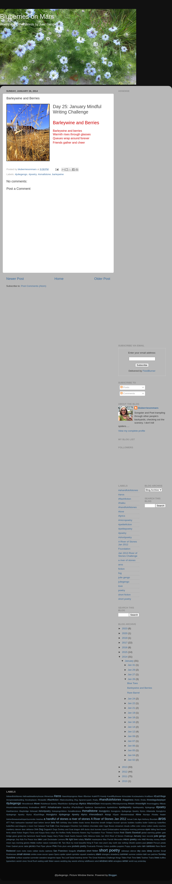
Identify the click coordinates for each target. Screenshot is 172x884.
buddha (138, 823)
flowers (83, 833)
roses (29, 851)
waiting (41, 861)
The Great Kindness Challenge (102, 858)
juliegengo (123, 581)
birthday (63, 823)
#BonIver (87, 796)
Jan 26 (132, 679)
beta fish (55, 822)
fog (120, 573)
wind (97, 861)
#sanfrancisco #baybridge (17, 811)
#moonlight (140, 803)
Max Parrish (108, 839)
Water (51, 861)
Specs (56, 854)
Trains (151, 858)
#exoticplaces (31, 800)
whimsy (81, 861)
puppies (120, 846)
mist (143, 839)
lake (40, 839)
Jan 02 (132, 760)
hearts (72, 836)
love (120, 586)
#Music (163, 804)
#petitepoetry (125, 528)
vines (24, 861)
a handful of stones (56, 818)
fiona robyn (50, 833)
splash (68, 854)
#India (143, 800)
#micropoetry (125, 520)
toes (139, 857)
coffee (132, 826)
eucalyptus (124, 829)
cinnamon (119, 826)
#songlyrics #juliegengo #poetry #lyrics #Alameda (133, 811)
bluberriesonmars (148, 408)
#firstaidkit (42, 800)
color (138, 826)
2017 (125, 642)
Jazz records (147, 836)
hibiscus (91, 836)
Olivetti (132, 843)
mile (139, 839)
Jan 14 (132, 727)
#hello (137, 800)
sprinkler (76, 854)
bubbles (131, 823)
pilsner (49, 846)
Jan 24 (132, 698)
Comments (127, 393)
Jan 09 (132, 736)
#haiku (121, 503)
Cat (35, 826)
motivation (53, 843)
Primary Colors (102, 846)
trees (156, 857)
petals (163, 843)
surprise (26, 858)
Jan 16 (132, 722)
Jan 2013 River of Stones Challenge (127, 554)
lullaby (81, 839)
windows (103, 861)
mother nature (42, 843)
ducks (87, 829)
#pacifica (66, 807)
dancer (18, 829)
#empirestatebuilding (15, 800)
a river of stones (126, 560)
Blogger (112, 875)
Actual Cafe (132, 819)
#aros (121, 494)
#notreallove (34, 807)
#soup (108, 814)
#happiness (127, 800)
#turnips (146, 814)
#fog (76, 800)
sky (138, 851)
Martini (88, 839)
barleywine (58, 174)
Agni (140, 819)
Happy (49, 836)
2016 (125, 647)
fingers (26, 833)
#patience (89, 807)
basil (36, 823)
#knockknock (27, 804)
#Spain (116, 814)
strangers (106, 854)
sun (145, 854)
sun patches (152, 854)
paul (144, 843)
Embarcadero (113, 829)
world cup (133, 861)
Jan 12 (132, 731)
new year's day (105, 843)
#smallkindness (74, 811)
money (157, 839)
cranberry (10, 829)
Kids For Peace (26, 839)
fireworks (75, 833)
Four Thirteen (107, 833)
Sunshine (10, 857)
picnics (32, 846)
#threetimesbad (127, 814)
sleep (149, 851)
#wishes (39, 819)
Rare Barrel (133, 692)
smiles (34, 854)
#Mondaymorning (119, 804)
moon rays (10, 843)
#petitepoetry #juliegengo (144, 807)
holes (98, 836)
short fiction (124, 594)
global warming (148, 833)
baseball (29, 823)
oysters (138, 843)
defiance (30, 829)
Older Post (102, 279)
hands (43, 836)
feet (158, 829)
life (67, 839)
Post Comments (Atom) (33, 286)
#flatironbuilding (66, 800)
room (18, 851)
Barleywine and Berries (139, 688)
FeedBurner (149, 370)
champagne (65, 826)
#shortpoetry (125, 537)
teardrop (78, 858)
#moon (131, 803)
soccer (45, 854)
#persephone (100, 807)
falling (153, 829)
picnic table (23, 846)
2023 (125, 628)
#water (163, 814)
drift (82, 829)
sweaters (43, 858)
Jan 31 (132, 665)
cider (101, 826)
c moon (30, 826)
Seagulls (72, 851)
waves (57, 861)
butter (145, 823)
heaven (79, 836)
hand (38, 836)
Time (134, 858)
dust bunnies (95, 829)
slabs (143, 851)
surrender (34, 858)
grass (14, 836)
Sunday (162, 854)
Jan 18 (132, 717)
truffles (163, 858)
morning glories (23, 843)
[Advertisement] (142, 116)
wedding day (65, 861)
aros (120, 564)
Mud (68, 843)
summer (124, 854)
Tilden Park (126, 858)
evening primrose (137, 829)
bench (47, 823)
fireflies (62, 833)
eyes (147, 829)
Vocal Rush (32, 861)
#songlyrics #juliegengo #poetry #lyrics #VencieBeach (74, 814)
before (41, 823)
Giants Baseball (132, 832)
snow (39, 854)
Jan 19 (132, 712)
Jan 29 (132, 669)
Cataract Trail (43, 826)
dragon (77, 829)
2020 (125, 633)
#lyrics (121, 516)
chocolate (94, 826)
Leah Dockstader (50, 839)
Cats (52, 826)
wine (110, 861)
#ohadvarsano (54, 807)
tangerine (52, 858)
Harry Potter (58, 836)
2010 (125, 781)
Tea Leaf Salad (68, 858)
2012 (125, 771)
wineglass (117, 861)
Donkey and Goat (65, 829)
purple (133, 846)
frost (122, 832)
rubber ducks (38, 851)
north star (117, 843)
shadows (81, 851)
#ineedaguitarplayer (156, 800)
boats (81, 823)
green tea (22, 836)
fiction (121, 568)
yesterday (142, 861)
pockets (75, 846)
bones (87, 823)
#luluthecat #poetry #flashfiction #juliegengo (59, 804)
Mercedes (118, 839)
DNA (36, 829)
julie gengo (124, 577)
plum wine (66, 846)
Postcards (91, 846)
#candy (103, 796)
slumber (156, 851)
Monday (149, 839)
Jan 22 (132, 703)
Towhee (144, 858)
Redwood (10, 851)
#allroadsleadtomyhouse (33, 796)
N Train (95, 843)
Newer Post (15, 279)
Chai (57, 826)
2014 (125, 656)
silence (133, 851)
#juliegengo (21, 174)
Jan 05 (132, 750)
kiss (35, 839)
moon (163, 839)
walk (46, 861)
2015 (125, 652)
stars (98, 854)
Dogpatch (48, 829)
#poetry (33, 174)
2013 (125, 767)
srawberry (91, 854)
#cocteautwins (138, 796)
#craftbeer (148, 796)
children (85, 826)
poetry (121, 590)
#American (48, 796)
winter (125, 861)
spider (62, 854)
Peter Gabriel (12, 846)
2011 (125, 776)
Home (58, 279)
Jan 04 (132, 755)
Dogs (55, 829)
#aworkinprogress (69, 796)
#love (121, 511)
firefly (68, 833)
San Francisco (60, 851)
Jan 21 (132, 708)
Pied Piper (41, 846)
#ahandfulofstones (128, 490)
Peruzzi (157, 843)
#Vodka (155, 814)
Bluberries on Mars (27, 16)
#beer (80, 796)
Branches (95, 823)
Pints (60, 846)
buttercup (153, 823)
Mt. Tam (62, 843)
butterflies (161, 823)
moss (32, 843)
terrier (85, 858)
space (51, 854)
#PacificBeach (77, 807)
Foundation (124, 548)
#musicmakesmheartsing (17, 807)
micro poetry (130, 839)
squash (83, 854)
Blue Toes (132, 683)
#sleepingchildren (59, 811)
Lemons (61, 839)
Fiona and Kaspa (37, 833)
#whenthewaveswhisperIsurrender (21, 819)
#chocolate (126, 796)
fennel (163, 829)
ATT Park (10, 823)
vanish (19, 861)
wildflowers (89, 861)
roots (24, 851)
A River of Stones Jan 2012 (127, 543)
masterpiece (97, 839)
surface (19, 858)
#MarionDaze (93, 803)
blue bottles (73, 823)
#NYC (43, 807)
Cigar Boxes (109, 826)
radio (139, 846)
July (17, 839)
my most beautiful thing (81, 843)
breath (103, 823)
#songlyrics (104, 811)
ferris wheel (11, 833)
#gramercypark (85, 800)
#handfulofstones (127, 507)
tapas (58, 858)
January (129, 661)
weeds (74, 861)
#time (138, 814)
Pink (54, 846)
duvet (104, 829)
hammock (31, 836)
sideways (125, 851)
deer (24, 829)
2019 (125, 638)
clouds (127, 826)
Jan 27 (132, 674)
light (71, 839)
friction (116, 833)
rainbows (150, 846)
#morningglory (153, 804)
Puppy (127, 846)
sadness (48, 851)
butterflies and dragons (16, 826)
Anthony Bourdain (150, 819)
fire (57, 833)
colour (143, 826)
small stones (23, 854)
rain (143, 846)
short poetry (124, 599)
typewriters (11, 861)
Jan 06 (132, 745)
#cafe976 (96, 796)
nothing (125, 843)
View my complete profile (131, 430)
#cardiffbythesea (114, 796)
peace (150, 843)
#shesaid (33, 811)
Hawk (66, 836)
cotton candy (152, 826)
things (118, 858)
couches (162, 826)
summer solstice (136, 854)
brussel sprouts (120, 823)
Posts (124, 387)
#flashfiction (124, 498)
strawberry (115, 854)
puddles (113, 846)
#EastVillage (160, 796)
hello (85, 836)
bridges (109, 823)
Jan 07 (132, 741)
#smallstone (44, 174)
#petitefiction (125, 524)
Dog (41, 829)
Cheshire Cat (76, 826)
